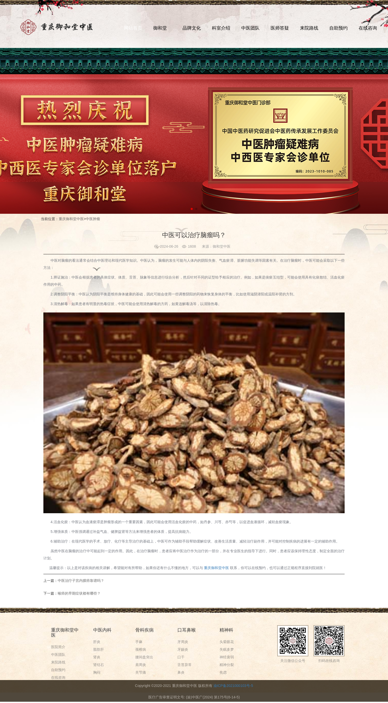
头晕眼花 (227, 642)
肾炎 (96, 657)
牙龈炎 (182, 649)
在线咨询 (368, 28)
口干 (181, 657)
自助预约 (338, 28)
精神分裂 (227, 665)
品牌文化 (192, 28)
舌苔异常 (184, 665)
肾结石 (98, 665)
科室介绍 (221, 28)
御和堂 (160, 28)
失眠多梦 (227, 649)
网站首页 (133, 28)
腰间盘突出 (144, 657)
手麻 (138, 642)
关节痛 (140, 672)
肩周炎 (140, 665)
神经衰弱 (227, 657)
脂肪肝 (98, 649)
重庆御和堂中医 (71, 219)
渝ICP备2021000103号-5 (233, 686)
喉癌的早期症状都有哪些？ (79, 593)
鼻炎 (181, 672)
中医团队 (250, 28)
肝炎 (96, 642)
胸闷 (96, 672)
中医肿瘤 (93, 219)
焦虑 (223, 672)
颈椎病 (140, 649)
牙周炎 (182, 642)
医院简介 (58, 647)
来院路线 (309, 28)
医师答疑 (280, 28)
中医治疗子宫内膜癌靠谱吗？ (81, 581)
